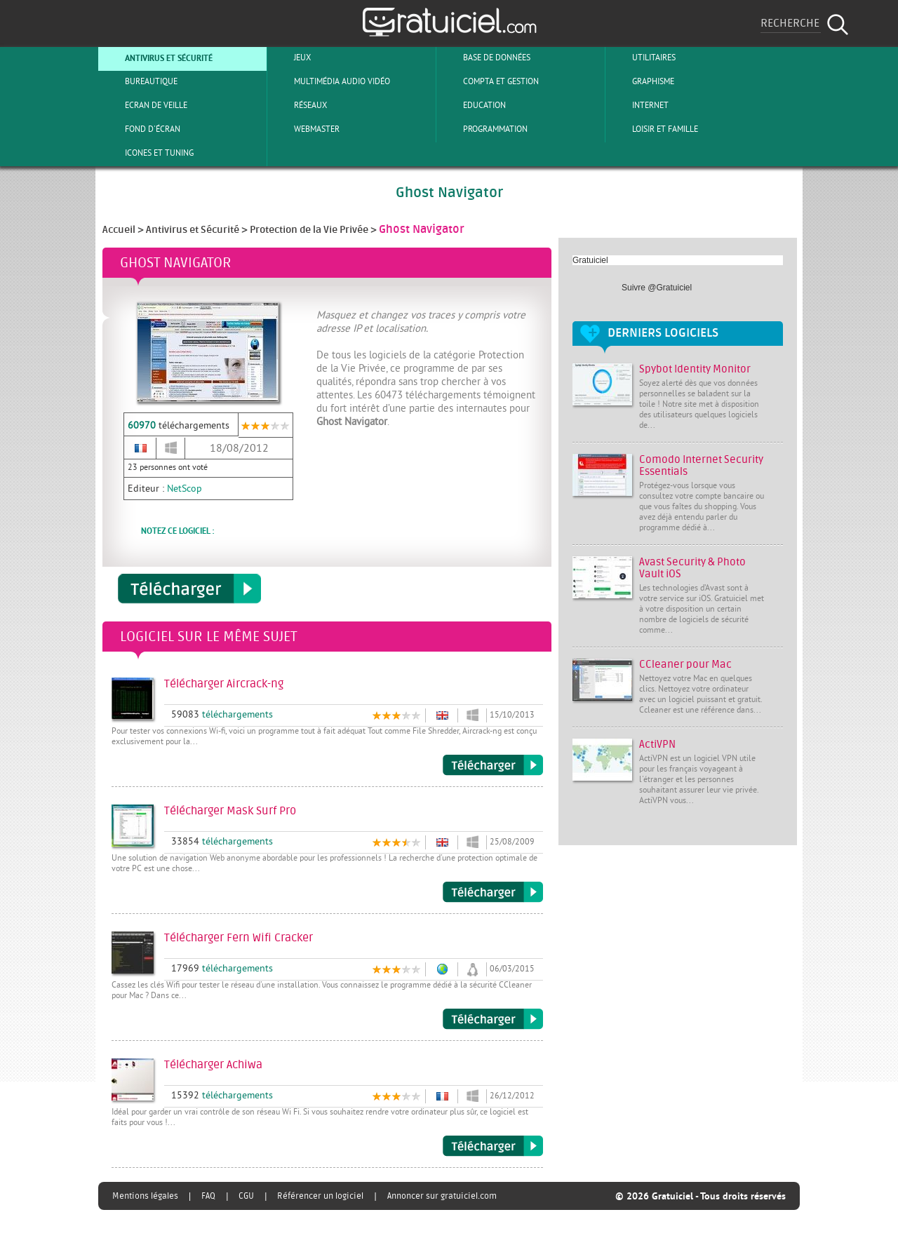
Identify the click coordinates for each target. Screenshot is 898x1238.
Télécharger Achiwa (493, 1146)
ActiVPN (657, 745)
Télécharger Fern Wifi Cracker (493, 1019)
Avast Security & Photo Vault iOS (692, 568)
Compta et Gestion (489, 81)
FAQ (208, 1196)
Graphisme (641, 81)
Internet (639, 105)
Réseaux (299, 105)
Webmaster (305, 129)
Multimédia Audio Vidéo (330, 81)
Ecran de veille (144, 105)
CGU (246, 1196)
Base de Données (485, 57)
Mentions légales (145, 1196)
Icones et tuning (148, 152)
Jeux (291, 57)
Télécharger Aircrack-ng (493, 765)
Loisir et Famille (653, 129)
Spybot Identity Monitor (695, 369)
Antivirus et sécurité (157, 57)
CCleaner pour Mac (685, 665)
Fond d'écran (141, 129)
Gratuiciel (590, 260)
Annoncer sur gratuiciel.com (442, 1196)
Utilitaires (642, 57)
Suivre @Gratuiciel (657, 287)
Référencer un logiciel (320, 1196)
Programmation (484, 129)
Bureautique (139, 81)
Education (473, 105)
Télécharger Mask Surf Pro (493, 892)
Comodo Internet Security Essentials (701, 466)
